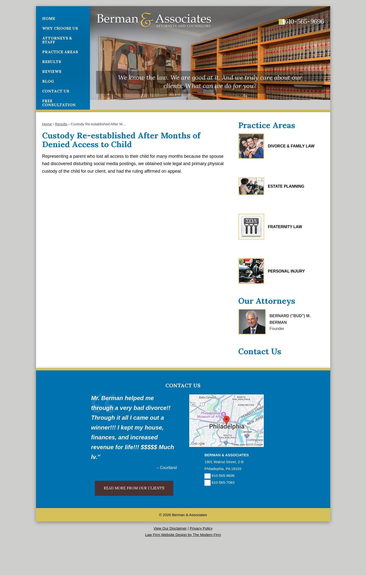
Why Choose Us (60, 28)
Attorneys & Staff (57, 40)
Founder (277, 329)
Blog (48, 81)
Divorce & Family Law (291, 146)
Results (51, 61)
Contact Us (55, 91)
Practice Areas (60, 51)
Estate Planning (286, 186)
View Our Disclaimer (170, 528)
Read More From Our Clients (134, 488)
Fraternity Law (285, 227)
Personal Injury (286, 271)
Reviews (51, 71)
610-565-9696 (304, 21)
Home (48, 18)
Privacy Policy (201, 528)
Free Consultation (59, 102)
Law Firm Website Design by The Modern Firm (183, 535)
